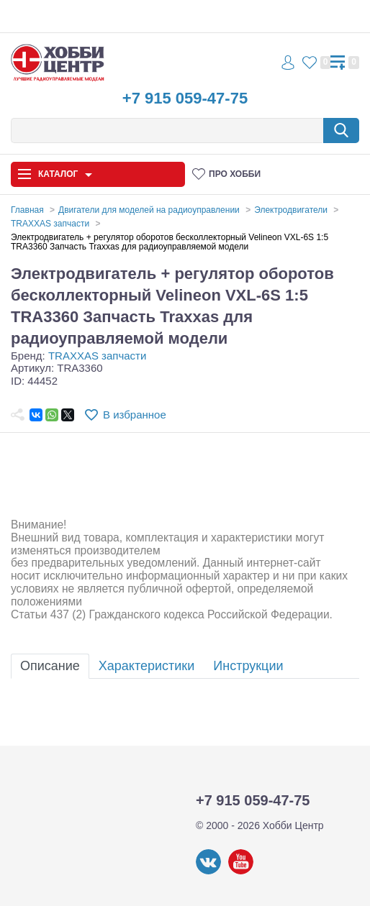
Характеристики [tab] (146, 666)
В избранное (134, 414)
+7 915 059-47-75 (185, 98)
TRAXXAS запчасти (97, 355)
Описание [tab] (50, 666)
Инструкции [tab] (248, 666)
